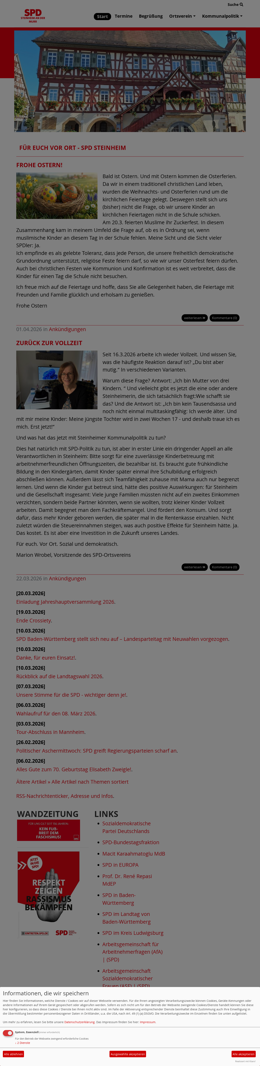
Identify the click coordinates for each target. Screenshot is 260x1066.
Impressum (147, 1022)
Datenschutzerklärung (79, 1022)
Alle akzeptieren (244, 1054)
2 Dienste (22, 1043)
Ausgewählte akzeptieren (128, 1054)
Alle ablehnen (13, 1054)
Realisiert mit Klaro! (245, 1061)
